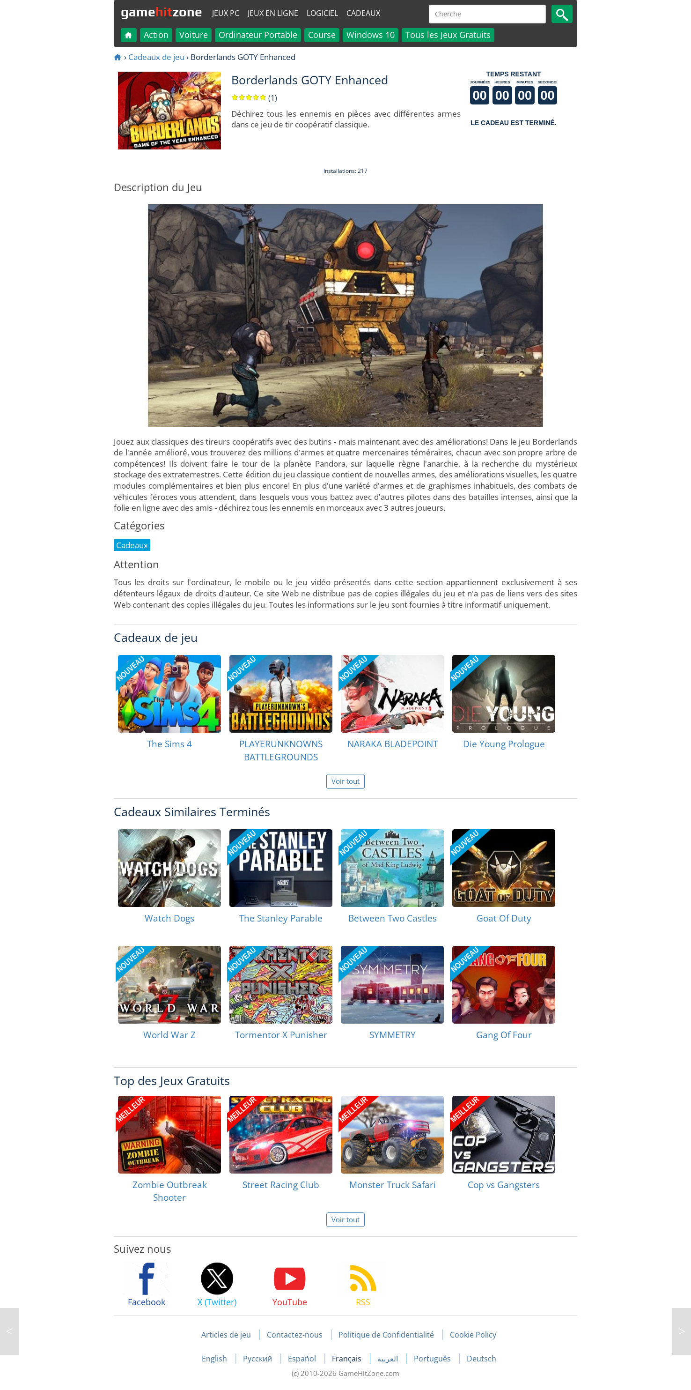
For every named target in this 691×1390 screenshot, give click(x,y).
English (215, 1358)
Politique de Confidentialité (386, 1335)
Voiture (193, 34)
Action (156, 34)
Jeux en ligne (273, 13)
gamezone (161, 11)
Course (322, 34)
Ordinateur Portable (258, 34)
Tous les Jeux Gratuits (448, 34)
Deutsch (481, 1358)
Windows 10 (370, 34)
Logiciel (322, 13)
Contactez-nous (295, 1335)
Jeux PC (225, 13)
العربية (388, 1358)
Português (433, 1358)
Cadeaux (363, 13)
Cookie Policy (473, 1335)
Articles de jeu (226, 1335)
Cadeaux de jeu (156, 57)
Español (303, 1358)
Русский (258, 1358)
